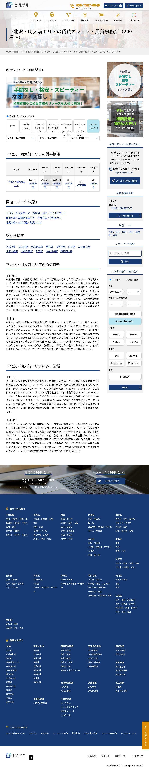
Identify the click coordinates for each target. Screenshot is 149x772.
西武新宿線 (120, 652)
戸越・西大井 (94, 557)
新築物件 (76, 735)
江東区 (119, 597)
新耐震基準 (125, 378)
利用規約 (92, 758)
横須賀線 (10, 676)
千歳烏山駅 (37, 249)
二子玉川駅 (84, 249)
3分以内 (133, 336)
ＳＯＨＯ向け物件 (109, 735)
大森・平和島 (121, 581)
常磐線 (9, 700)
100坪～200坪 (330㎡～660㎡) (80, 131)
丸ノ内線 (37, 656)
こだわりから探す (19, 729)
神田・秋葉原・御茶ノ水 (16, 521)
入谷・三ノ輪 (12, 589)
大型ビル (33, 735)
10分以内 (133, 344)
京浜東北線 (11, 656)
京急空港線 (66, 693)
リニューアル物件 (60, 735)
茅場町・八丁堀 (40, 533)
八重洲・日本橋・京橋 (43, 521)
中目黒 (36, 585)
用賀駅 (71, 249)
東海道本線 (11, 668)
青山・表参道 (66, 536)
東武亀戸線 (120, 676)
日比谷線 (37, 660)
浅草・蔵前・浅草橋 (15, 585)
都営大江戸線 (66, 664)
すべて (12, 128)
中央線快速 (11, 688)
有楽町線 (37, 672)
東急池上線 (93, 660)
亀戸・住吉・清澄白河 (125, 601)
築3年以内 (133, 357)
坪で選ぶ (13, 118)
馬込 (117, 589)
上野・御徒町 (12, 581)
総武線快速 (11, 680)
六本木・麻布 (66, 540)
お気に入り (114, 6)
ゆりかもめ (66, 705)
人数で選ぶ (27, 118)
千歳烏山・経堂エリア (50, 220)
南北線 (36, 680)
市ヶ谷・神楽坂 (95, 533)
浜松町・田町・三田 (69, 525)
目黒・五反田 (94, 545)
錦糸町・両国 (12, 626)
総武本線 (10, 704)
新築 (116, 357)
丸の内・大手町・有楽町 (16, 536)
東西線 (36, 664)
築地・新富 (38, 528)
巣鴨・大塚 (120, 553)
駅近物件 (45, 735)
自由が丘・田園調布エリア (20, 220)
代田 (131, 234)
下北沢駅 (11, 249)
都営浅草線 (66, 652)
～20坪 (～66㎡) (26, 128)
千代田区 (10, 516)
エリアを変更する (125, 217)
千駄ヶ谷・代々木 (123, 525)
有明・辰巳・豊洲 (123, 613)
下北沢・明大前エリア (18, 215)
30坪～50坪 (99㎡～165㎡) (52, 130)
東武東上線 (120, 668)
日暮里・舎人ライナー (70, 672)
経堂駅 (49, 249)
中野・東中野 (66, 581)
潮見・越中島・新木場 (125, 605)
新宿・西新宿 (94, 521)
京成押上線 (93, 693)
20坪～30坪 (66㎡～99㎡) (39, 130)
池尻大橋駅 (12, 253)
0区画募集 (81, 187)
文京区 (119, 561)
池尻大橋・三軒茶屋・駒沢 (100, 597)
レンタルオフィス (129, 735)
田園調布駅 (66, 253)
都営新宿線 (66, 660)
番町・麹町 (11, 528)
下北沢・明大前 (95, 581)
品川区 (91, 541)
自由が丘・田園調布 (97, 589)
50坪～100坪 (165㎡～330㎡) (66, 131)
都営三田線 (66, 656)
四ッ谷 (91, 525)
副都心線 (37, 684)
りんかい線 (66, 717)
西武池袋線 (120, 656)
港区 (63, 516)
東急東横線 (93, 652)
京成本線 (92, 688)
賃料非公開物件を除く (125, 316)
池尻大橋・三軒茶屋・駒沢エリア (24, 224)
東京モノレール (67, 713)
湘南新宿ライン (13, 664)
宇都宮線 (10, 696)
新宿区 (91, 516)
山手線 (9, 652)
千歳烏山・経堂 (95, 593)
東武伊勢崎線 (121, 672)
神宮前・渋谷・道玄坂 (125, 521)
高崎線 (9, 692)
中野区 (64, 577)
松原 (115, 237)
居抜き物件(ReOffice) (15, 735)
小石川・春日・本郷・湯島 (127, 565)
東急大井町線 (94, 664)
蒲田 (117, 585)
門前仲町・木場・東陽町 (126, 610)
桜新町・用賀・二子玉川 (99, 585)
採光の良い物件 (90, 735)
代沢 (124, 234)
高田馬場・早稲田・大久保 (100, 528)
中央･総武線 (11, 672)
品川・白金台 (66, 528)
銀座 (35, 525)
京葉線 (9, 684)
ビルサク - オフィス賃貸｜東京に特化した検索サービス (21, 6)
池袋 (117, 545)
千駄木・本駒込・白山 (125, 569)
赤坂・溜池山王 (67, 533)
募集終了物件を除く (125, 323)
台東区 (9, 577)
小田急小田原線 (40, 705)
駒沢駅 (39, 253)
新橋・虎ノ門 (66, 521)
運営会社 (105, 758)
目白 (117, 549)
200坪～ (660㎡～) (93, 128)
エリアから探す (17, 511)
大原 (111, 234)
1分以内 (116, 336)
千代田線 (37, 668)
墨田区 (9, 622)
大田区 (119, 577)
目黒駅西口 (38, 581)
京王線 (118, 688)
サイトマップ (136, 758)
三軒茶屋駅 (27, 253)
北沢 (117, 234)
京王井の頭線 (121, 693)
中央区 (36, 516)
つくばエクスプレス (69, 709)
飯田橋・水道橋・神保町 (16, 525)
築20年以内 (133, 365)
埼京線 (9, 660)
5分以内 (116, 344)
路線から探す (16, 642)
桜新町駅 (60, 249)
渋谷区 (119, 516)
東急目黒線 (93, 668)
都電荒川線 (66, 668)
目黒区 (36, 577)
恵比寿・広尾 (121, 528)
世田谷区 (92, 577)
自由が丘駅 (52, 253)
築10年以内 (116, 365)
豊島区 (119, 541)
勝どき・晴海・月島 (42, 540)
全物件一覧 (120, 758)
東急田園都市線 (95, 656)
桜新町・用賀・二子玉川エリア (49, 215)
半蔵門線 (37, 676)
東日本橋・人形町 (41, 536)
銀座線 (36, 652)
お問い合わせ (135, 5)
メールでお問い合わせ (126, 182)
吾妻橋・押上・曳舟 (15, 630)
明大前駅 (23, 249)
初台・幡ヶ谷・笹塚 (124, 533)
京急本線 (65, 688)
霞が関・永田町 (13, 533)
